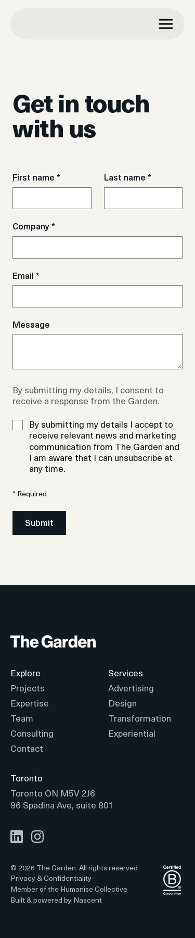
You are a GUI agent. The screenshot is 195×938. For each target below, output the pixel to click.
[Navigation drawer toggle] (166, 24)
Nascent (87, 899)
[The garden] (60, 24)
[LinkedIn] (16, 836)
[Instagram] (37, 836)
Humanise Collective (93, 888)
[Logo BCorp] (172, 889)
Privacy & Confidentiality (51, 878)
